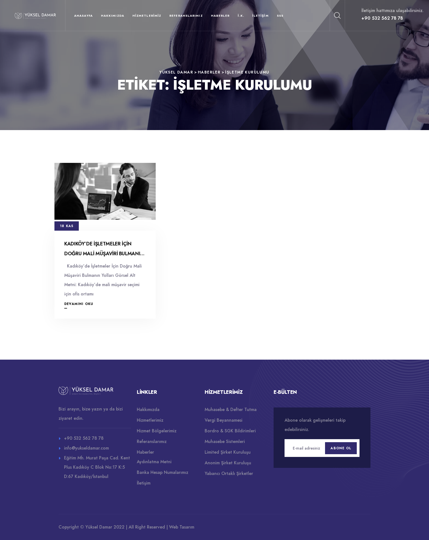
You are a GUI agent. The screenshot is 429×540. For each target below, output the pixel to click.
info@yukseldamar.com (86, 448)
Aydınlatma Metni (154, 462)
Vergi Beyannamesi (223, 420)
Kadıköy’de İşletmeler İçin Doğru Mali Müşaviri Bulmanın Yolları (104, 253)
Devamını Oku (78, 303)
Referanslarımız (186, 15)
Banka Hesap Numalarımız (162, 472)
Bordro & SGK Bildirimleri (230, 431)
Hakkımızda (112, 15)
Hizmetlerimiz (146, 15)
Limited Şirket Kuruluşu (228, 452)
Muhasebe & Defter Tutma (231, 409)
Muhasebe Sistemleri (225, 441)
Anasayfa (83, 15)
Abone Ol (341, 448)
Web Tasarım (181, 527)
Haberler (220, 15)
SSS (280, 15)
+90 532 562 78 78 (382, 18)
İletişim (260, 15)
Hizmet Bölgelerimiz (156, 431)
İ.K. (241, 15)
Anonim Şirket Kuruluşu (228, 463)
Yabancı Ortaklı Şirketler (229, 473)
